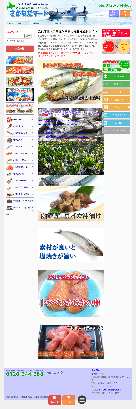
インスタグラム (118, 114)
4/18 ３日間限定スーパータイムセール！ (54, 129)
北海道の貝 (14, 140)
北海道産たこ (15, 126)
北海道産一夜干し (17, 181)
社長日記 (118, 84)
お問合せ (114, 15)
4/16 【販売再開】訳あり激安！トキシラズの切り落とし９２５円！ (64, 137)
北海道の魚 (14, 147)
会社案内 (96, 370)
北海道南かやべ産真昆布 (19, 201)
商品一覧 (58, 23)
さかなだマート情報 (14, 23)
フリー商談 (118, 91)
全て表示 (58, 115)
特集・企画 (14, 119)
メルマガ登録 (118, 130)
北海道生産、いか (17, 133)
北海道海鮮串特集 (17, 187)
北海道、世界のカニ (17, 153)
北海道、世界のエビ (17, 161)
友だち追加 (118, 76)
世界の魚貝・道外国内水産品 (19, 211)
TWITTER (118, 122)
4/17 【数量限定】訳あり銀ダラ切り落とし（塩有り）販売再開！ (63, 133)
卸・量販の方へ (118, 99)
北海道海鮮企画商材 (17, 194)
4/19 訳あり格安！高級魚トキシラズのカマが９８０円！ (60, 125)
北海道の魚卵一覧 (17, 167)
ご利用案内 (35, 23)
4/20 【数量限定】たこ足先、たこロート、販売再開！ (59, 121)
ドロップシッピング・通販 (119, 107)
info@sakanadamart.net (110, 389)
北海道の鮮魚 (15, 174)
